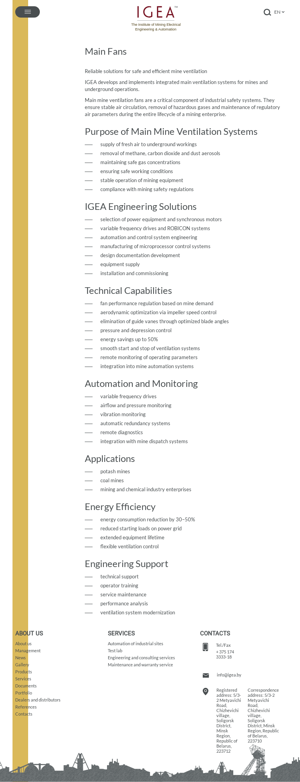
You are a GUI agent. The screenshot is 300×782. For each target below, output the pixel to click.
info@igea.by (229, 674)
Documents (26, 685)
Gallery (22, 664)
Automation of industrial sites (135, 643)
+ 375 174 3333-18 (225, 654)
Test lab (115, 650)
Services (23, 678)
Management (28, 650)
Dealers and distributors (38, 699)
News (20, 657)
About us (23, 643)
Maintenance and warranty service (140, 664)
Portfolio (23, 692)
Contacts (23, 713)
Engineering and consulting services (141, 657)
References (26, 706)
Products (23, 671)
